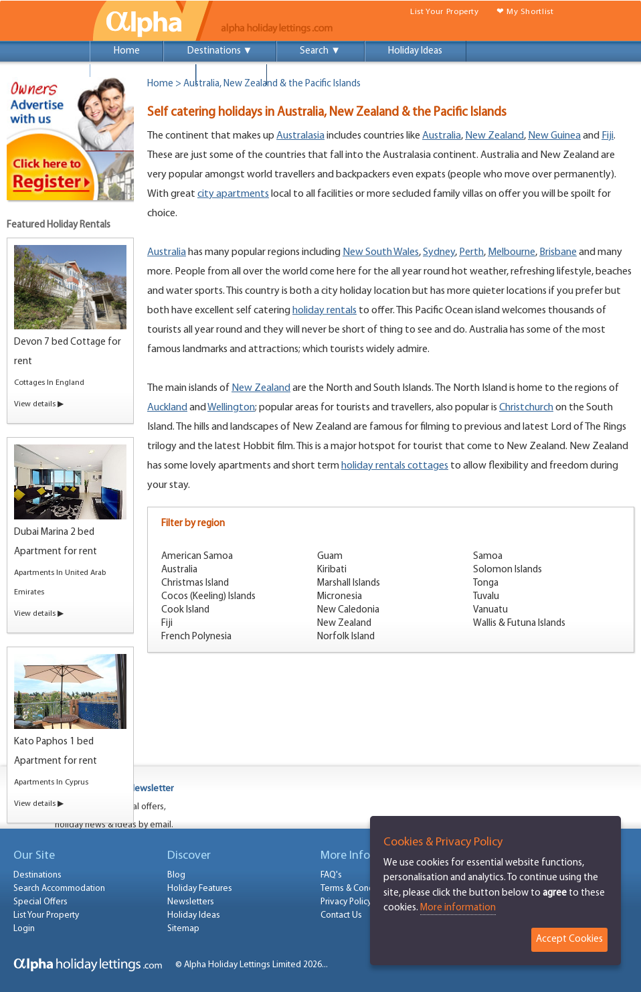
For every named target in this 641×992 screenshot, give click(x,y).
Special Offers (143, 75)
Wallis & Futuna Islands (519, 623)
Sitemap (183, 928)
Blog (176, 875)
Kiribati (332, 570)
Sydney (439, 252)
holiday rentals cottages (394, 466)
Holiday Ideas (415, 51)
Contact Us (341, 915)
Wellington (231, 407)
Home (127, 51)
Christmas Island (195, 583)
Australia (441, 136)
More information (458, 908)
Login (232, 75)
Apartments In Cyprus (51, 782)
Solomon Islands (507, 570)
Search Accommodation (59, 888)
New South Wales (381, 252)
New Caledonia (348, 610)
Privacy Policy (345, 902)
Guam (330, 557)
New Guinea (554, 136)
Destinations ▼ (220, 51)
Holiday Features (199, 888)
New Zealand (494, 136)
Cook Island (185, 610)
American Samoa (197, 557)
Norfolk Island (346, 637)
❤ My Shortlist (525, 11)
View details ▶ (39, 404)
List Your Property (444, 11)
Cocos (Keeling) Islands (208, 597)
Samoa (487, 557)
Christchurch (526, 407)
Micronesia (339, 597)
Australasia (300, 136)
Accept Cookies (569, 939)
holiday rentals (324, 310)
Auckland (167, 407)
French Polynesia (196, 637)
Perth (471, 252)
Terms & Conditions (357, 888)
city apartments (233, 194)
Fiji (608, 136)
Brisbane (558, 252)
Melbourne (511, 252)
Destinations (37, 875)
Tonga (485, 583)
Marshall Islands (348, 583)
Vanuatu (490, 610)
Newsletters (190, 902)
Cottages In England (49, 383)
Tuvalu (486, 597)
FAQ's (331, 875)
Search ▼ (320, 51)
